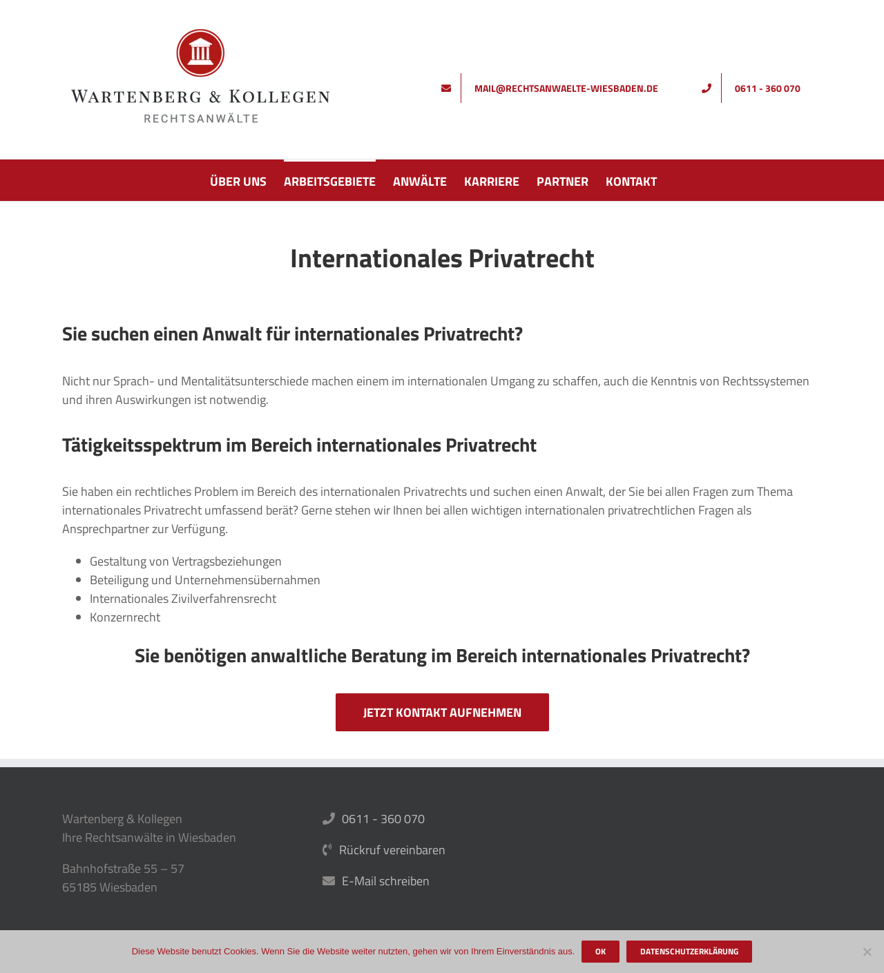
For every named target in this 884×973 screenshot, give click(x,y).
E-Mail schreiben (386, 880)
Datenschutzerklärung (689, 951)
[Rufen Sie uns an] (756, 88)
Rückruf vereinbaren (392, 849)
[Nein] (867, 951)
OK (600, 951)
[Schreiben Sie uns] (555, 88)
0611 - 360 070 (383, 818)
